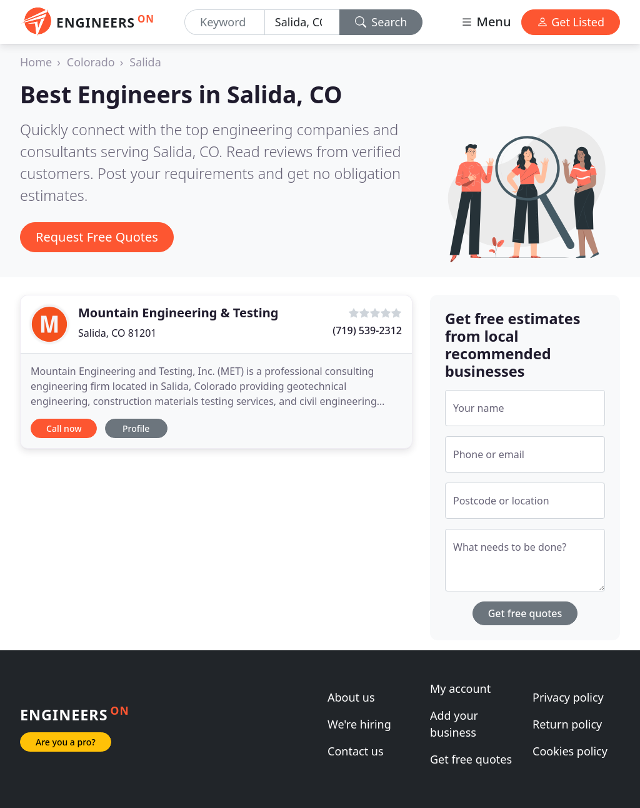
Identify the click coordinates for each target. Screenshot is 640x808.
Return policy (567, 724)
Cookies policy (570, 751)
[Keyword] (224, 22)
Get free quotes (525, 613)
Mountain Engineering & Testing (178, 312)
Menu (486, 21)
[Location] (302, 22)
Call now (63, 428)
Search (381, 21)
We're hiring (359, 724)
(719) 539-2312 (367, 330)
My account (460, 688)
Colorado (91, 61)
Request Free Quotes (97, 236)
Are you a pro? (66, 742)
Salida (145, 61)
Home (36, 61)
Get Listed (570, 21)
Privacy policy (568, 697)
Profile (135, 428)
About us (351, 697)
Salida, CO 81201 (117, 333)
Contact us (356, 751)
